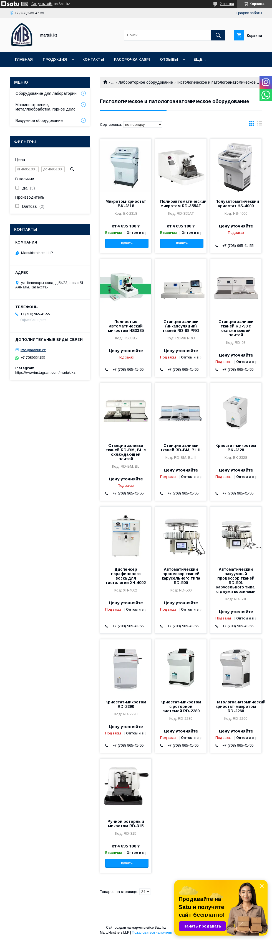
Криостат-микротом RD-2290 (125, 704)
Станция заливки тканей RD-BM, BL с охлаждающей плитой (126, 452)
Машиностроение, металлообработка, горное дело (45, 107)
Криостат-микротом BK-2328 (235, 447)
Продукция (55, 59)
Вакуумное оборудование (39, 120)
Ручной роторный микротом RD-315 (125, 823)
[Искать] (218, 35)
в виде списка (259, 125)
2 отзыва (227, 4)
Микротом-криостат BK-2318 (125, 203)
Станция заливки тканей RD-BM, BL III (181, 447)
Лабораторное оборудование (146, 82)
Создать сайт (41, 4)
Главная (24, 59)
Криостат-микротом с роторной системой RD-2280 (180, 706)
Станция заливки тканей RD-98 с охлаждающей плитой (235, 328)
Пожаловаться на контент (152, 932)
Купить (127, 243)
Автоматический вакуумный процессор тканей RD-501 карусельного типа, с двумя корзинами (236, 580)
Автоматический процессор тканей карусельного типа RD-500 (181, 576)
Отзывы (169, 59)
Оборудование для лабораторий (46, 93)
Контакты (93, 59)
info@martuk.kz (33, 350)
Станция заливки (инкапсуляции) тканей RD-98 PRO (180, 326)
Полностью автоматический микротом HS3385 (126, 326)
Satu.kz (160, 927)
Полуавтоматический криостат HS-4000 (235, 203)
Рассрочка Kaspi (132, 59)
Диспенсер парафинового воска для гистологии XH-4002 (126, 576)
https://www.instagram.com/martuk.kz (45, 372)
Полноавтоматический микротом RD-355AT (180, 203)
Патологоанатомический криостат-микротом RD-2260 (235, 706)
